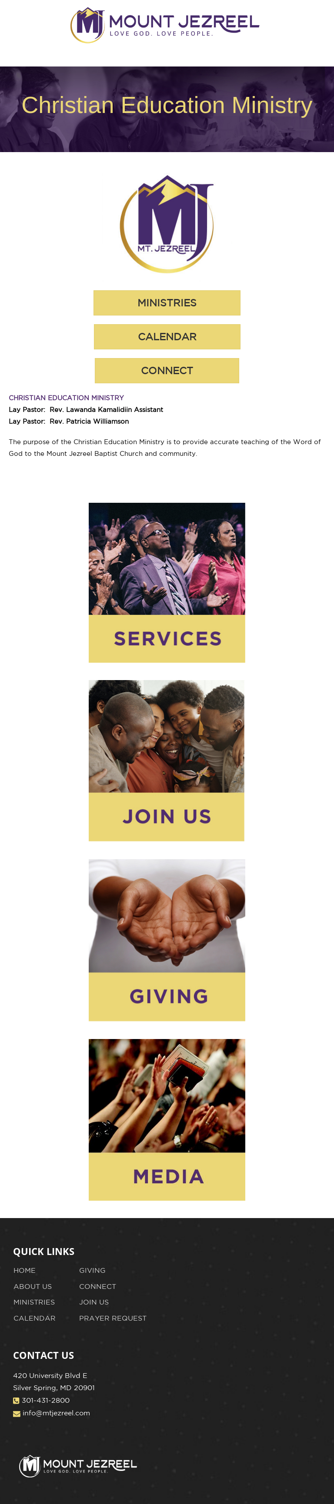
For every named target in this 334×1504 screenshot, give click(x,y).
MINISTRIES (34, 1302)
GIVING (92, 1270)
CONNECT (97, 1286)
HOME (24, 1270)
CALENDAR (34, 1318)
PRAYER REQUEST (113, 1318)
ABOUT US (32, 1286)
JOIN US (94, 1302)
